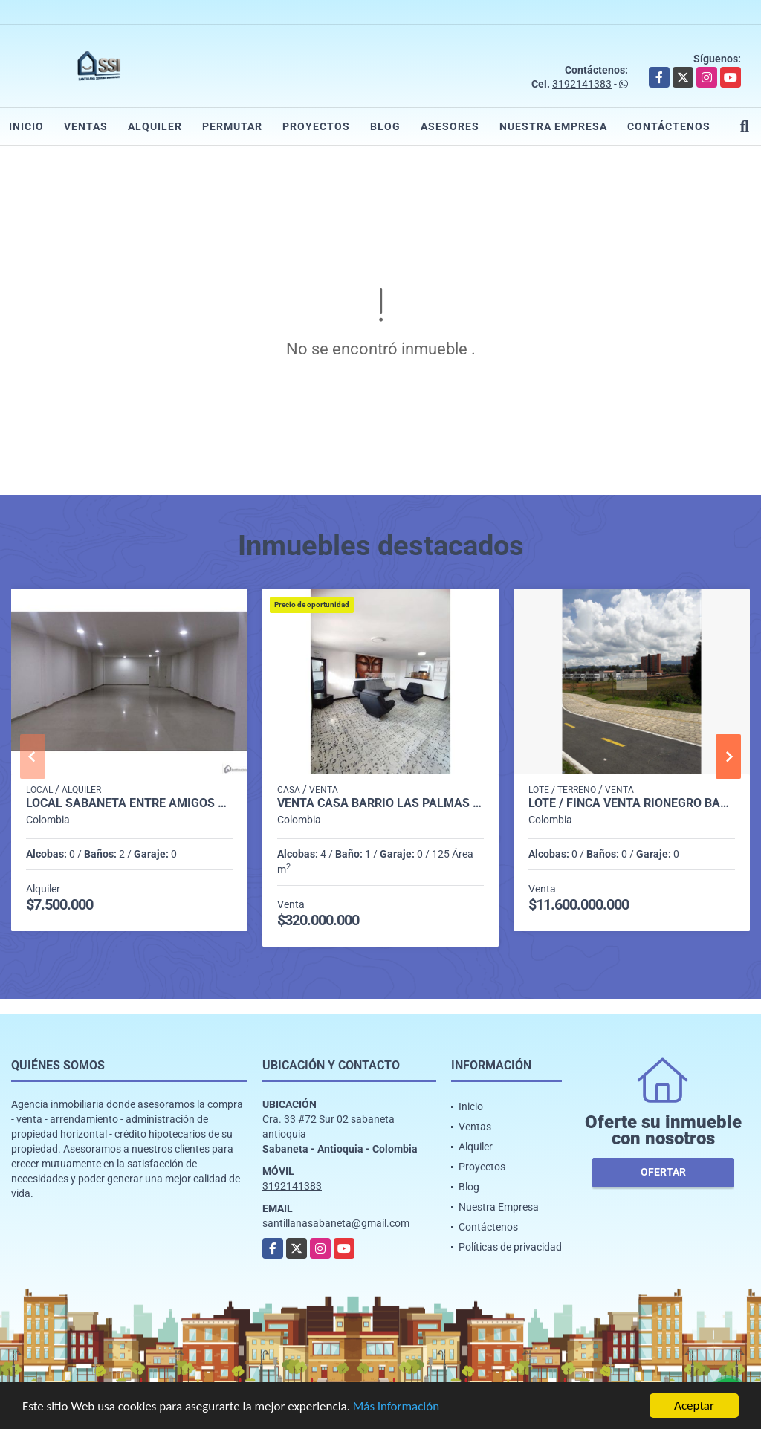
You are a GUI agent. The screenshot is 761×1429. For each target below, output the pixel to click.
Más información (396, 1408)
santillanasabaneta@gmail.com (335, 1223)
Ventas (86, 126)
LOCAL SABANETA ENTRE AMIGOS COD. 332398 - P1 (129, 803)
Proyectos (316, 126)
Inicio (26, 126)
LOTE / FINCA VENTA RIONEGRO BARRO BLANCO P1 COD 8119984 (631, 803)
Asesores (450, 126)
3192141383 (582, 84)
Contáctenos (668, 126)
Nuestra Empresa (553, 126)
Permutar (232, 126)
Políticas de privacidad (510, 1247)
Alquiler (155, 126)
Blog (385, 126)
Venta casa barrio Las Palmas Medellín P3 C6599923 (380, 803)
